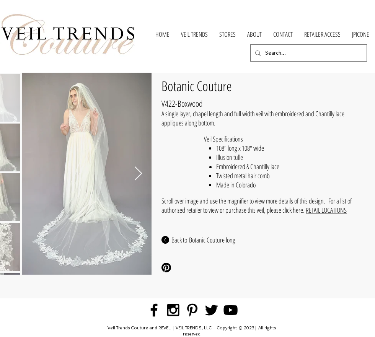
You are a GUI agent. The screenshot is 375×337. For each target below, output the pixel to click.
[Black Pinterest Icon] (192, 310)
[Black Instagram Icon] (173, 310)
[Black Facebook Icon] (154, 310)
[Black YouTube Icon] (230, 310)
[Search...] (308, 53)
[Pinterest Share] (186, 267)
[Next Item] (138, 173)
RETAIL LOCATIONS (326, 210)
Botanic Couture (196, 86)
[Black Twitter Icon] (211, 310)
